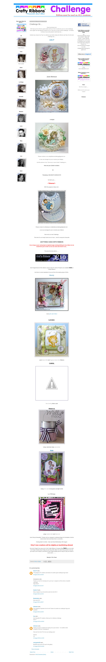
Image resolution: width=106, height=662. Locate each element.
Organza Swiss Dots (55, 360)
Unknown (35, 607)
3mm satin (46, 489)
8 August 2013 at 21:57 (38, 586)
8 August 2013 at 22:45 (38, 594)
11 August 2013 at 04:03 (38, 646)
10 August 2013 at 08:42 (38, 622)
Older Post (71, 652)
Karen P (35, 571)
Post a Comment (35, 649)
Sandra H (35, 590)
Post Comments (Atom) (41, 655)
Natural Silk (45, 360)
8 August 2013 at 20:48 (38, 575)
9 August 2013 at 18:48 (38, 612)
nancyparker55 (36, 643)
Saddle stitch (50, 534)
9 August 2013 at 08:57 (38, 602)
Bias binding (49, 404)
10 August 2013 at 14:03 (38, 638)
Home (52, 652)
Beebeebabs (36, 598)
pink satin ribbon (53, 314)
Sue (34, 616)
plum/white (57, 447)
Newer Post (32, 652)
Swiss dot (57, 534)
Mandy (51, 276)
